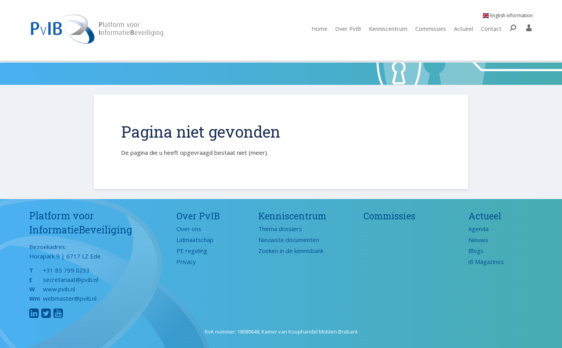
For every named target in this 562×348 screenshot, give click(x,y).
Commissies (429, 30)
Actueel (463, 30)
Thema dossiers (280, 229)
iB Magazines (486, 261)
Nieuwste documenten (288, 240)
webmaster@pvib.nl (69, 298)
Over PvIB (343, 30)
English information (508, 16)
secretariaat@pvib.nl (70, 279)
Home (312, 30)
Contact (491, 30)
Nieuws (478, 240)
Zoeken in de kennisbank (291, 251)
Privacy (186, 261)
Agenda (478, 229)
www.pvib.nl (59, 289)
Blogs (476, 251)
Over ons (188, 229)
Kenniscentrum (385, 30)
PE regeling (191, 251)
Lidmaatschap (194, 240)
